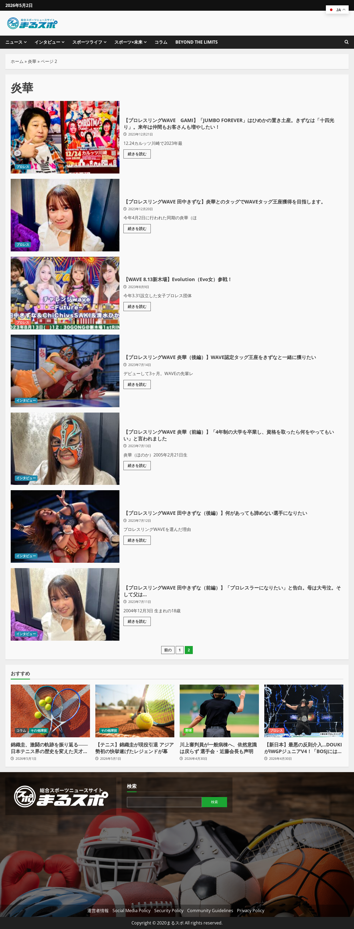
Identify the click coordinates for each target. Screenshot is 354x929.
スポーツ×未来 (128, 42)
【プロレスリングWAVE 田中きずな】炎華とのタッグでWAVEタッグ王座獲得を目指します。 (65, 215)
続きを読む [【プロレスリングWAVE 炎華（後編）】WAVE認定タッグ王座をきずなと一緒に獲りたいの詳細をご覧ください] (139, 389)
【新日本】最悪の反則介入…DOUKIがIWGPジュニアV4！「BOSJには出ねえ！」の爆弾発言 (303, 748)
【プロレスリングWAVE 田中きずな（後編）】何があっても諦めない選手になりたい (65, 526)
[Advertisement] (60, 857)
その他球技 (39, 730)
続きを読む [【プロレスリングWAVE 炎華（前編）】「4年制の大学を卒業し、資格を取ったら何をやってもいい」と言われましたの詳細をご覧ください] (139, 466)
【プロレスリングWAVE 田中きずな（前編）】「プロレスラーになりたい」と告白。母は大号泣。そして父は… (65, 604)
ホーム (17, 61)
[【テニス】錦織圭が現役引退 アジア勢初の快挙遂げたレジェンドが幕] (135, 711)
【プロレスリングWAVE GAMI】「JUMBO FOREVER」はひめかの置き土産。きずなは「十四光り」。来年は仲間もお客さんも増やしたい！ (65, 137)
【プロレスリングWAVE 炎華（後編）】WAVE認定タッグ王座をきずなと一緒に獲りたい (65, 371)
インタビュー (47, 42)
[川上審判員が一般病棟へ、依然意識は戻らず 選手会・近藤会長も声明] (219, 711)
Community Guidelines (210, 910)
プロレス (22, 166)
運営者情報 (98, 910)
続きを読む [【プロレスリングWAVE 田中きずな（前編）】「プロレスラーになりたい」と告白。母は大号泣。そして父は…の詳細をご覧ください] (139, 622)
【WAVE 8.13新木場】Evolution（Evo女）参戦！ (65, 293)
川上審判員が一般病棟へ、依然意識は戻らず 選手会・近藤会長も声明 (218, 747)
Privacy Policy (250, 910)
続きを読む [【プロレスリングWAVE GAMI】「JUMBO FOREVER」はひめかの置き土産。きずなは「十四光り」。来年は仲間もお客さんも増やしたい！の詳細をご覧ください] (139, 155)
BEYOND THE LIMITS (196, 42)
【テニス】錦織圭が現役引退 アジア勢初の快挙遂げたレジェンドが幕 (134, 747)
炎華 (32, 61)
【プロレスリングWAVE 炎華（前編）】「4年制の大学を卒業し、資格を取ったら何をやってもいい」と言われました (65, 449)
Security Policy (168, 910)
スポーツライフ (87, 42)
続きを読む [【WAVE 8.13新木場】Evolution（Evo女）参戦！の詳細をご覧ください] (139, 306)
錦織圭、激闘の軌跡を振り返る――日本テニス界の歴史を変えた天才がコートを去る (49, 748)
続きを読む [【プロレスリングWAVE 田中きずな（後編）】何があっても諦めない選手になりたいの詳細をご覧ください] (139, 544)
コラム (161, 42)
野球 (188, 730)
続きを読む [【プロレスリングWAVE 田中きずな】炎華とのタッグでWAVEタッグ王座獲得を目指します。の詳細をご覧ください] (139, 233)
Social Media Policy (131, 910)
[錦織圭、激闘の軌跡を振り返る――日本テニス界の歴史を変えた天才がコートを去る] (50, 711)
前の (168, 649)
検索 (132, 786)
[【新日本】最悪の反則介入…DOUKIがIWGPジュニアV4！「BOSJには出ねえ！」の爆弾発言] (304, 711)
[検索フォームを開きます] (347, 42)
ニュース (13, 42)
